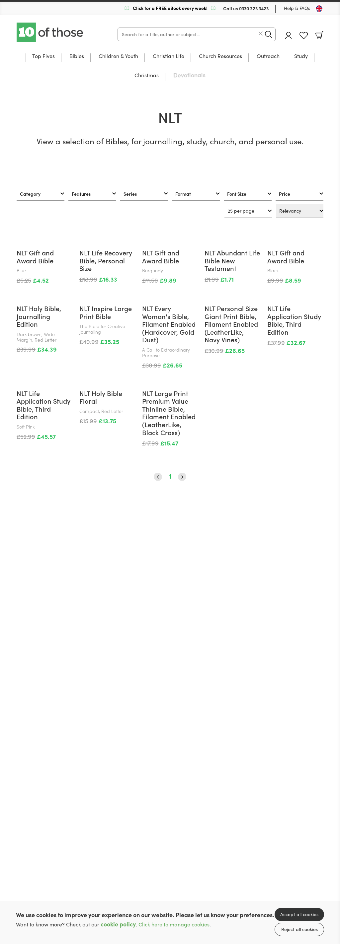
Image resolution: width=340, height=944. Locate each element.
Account (288, 35)
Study (301, 56)
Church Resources (220, 56)
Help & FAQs (297, 8)
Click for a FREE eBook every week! (170, 8)
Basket (319, 35)
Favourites (303, 35)
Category (30, 193)
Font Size (236, 193)
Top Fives (43, 56)
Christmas (146, 76)
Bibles (76, 56)
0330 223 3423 (254, 8)
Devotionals (189, 75)
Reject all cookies (299, 929)
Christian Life (168, 56)
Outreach (268, 56)
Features (81, 193)
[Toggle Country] (319, 8)
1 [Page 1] (170, 732)
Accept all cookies (299, 914)
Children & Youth (118, 56)
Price (284, 193)
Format (183, 193)
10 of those (50, 32)
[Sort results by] (299, 211)
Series (130, 193)
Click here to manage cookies (174, 924)
